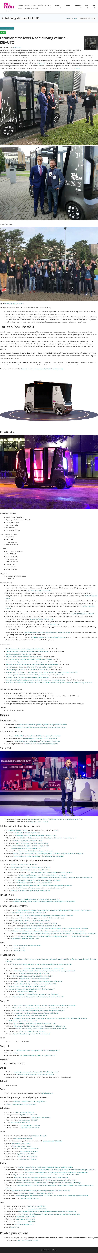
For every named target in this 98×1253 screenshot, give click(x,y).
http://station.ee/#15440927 (30, 1125)
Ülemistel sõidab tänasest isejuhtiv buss (26, 833)
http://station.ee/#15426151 (52, 1141)
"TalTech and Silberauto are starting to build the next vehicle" (43, 968)
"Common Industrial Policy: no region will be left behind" (31, 920)
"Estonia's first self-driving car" (26, 992)
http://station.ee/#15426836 (27, 1156)
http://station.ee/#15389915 (29, 1198)
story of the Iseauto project (14, 303)
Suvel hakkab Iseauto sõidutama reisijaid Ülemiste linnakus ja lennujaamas (39, 856)
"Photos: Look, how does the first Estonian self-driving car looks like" (36, 1013)
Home (49, 7)
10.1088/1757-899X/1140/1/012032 (82, 614)
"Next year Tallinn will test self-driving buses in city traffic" (35, 1074)
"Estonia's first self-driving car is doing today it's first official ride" (34, 984)
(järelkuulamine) (47, 1093)
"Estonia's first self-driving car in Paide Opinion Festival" (31, 1034)
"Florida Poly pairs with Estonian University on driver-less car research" (38, 880)
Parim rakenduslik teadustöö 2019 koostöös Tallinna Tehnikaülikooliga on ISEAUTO (54, 819)
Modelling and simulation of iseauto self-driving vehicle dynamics (27, 677)
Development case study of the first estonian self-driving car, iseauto (48, 632)
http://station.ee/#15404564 (27, 1159)
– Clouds (34, 864)
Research (68, 7)
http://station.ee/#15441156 (24, 1112)
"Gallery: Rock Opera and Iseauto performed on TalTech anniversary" (32, 989)
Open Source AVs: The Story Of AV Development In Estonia (30, 867)
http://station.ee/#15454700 (25, 1219)
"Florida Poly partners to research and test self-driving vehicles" (52, 872)
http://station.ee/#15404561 (28, 1151)
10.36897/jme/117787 (55, 624)
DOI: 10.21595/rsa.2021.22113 (28, 1240)
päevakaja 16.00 (19, 950)
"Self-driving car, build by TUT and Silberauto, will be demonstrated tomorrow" (39, 1026)
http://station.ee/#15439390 (30, 1128)
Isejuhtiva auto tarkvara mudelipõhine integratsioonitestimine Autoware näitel (32, 664)
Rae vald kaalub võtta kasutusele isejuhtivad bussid (36, 851)
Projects (58, 7)
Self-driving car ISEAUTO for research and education (48, 637)
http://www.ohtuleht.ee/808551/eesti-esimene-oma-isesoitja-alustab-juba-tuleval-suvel (41, 1190)
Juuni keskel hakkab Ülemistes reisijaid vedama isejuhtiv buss (35, 835)
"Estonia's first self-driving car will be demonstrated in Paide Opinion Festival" (41, 1029)
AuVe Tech (41, 63)
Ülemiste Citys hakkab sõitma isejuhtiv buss (25, 848)
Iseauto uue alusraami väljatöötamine (18, 654)
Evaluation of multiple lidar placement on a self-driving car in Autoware (29, 662)
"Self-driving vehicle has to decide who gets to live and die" (30, 890)
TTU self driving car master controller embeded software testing (27, 669)
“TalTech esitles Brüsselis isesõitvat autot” (25, 939)
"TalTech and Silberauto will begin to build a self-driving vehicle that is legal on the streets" (42, 964)
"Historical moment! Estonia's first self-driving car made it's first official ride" (38, 997)
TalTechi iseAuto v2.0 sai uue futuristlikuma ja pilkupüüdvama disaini (38, 736)
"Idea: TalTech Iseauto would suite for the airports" (29, 913)
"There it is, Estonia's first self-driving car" (32, 1031)
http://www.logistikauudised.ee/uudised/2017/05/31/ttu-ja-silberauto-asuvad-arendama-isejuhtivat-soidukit (52, 1196)
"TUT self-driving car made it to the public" (23, 1021)
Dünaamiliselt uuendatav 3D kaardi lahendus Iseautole (24, 657)
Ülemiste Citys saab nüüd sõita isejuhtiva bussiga (32, 843)
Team (93, 7)
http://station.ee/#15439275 (28, 1115)
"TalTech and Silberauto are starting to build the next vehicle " (31, 976)
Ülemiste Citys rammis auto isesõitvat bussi (27, 840)
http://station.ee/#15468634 (26, 1222)
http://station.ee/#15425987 (28, 1120)
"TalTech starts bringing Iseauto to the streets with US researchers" (41, 888)
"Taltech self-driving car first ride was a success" (33, 979)
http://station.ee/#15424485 (20, 1143)
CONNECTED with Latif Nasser (21, 864)
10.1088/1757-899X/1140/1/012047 (41, 619)
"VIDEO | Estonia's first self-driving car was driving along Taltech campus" (37, 981)
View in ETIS (17, 47)
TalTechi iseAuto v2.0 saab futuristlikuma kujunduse (41, 744)
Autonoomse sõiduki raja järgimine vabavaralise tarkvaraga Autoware (29, 659)
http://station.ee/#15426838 (29, 1149)
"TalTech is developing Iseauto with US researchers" (34, 883)
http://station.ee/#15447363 (40, 1117)
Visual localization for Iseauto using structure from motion (25, 649)
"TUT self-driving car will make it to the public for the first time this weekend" (39, 1010)
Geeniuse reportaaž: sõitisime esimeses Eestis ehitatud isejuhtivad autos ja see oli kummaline (45, 1005)
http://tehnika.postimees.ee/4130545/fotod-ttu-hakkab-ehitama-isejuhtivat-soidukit (45, 1167)
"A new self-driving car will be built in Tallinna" (34, 973)
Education (78, 7)
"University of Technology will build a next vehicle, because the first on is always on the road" (44, 971)
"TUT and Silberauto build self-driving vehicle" (21, 1104)
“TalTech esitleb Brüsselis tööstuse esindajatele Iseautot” (42, 926)
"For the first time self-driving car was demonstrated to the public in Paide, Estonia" (40, 1008)
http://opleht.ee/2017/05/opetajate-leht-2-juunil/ (37, 1193)
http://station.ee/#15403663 (25, 1154)
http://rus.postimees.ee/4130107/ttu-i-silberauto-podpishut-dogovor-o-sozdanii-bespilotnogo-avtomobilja (60, 1170)
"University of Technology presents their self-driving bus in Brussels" (41, 918)
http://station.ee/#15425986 (38, 1136)
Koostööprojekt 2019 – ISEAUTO (37, 822)
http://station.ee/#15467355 (37, 1209)
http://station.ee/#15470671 (24, 1224)
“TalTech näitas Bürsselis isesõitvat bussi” (27, 945)
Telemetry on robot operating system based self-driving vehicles (27, 651)
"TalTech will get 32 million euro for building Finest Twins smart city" (37, 899)
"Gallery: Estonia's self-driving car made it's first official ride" (39, 994)
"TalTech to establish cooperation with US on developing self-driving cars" (42, 875)
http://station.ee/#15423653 (26, 1217)
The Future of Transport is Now (16, 830)
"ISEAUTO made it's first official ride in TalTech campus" (27, 986)
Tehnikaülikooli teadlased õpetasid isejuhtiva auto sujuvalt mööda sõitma (42, 725)
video (78, 68)
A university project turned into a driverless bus (35, 870)
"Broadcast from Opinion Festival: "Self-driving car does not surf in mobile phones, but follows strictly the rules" (50, 1018)
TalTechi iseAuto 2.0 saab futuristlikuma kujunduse (40, 738)
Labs (86, 7)
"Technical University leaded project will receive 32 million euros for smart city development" (44, 902)
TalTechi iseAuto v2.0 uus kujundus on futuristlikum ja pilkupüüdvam (37, 741)
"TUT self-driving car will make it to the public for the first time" (34, 1023)
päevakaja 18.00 (19, 948)
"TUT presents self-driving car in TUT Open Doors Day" (37, 1055)
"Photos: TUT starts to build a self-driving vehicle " (29, 1102)
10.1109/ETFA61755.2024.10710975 (39, 590)
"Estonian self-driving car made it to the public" (31, 1016)
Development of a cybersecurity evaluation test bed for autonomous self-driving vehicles (35, 680)
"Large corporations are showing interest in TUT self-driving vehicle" (37, 1050)
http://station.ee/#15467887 (36, 1206)
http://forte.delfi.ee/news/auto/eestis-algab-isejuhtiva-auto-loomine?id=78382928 (41, 1177)
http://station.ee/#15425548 (22, 1138)
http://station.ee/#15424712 (20, 1122)
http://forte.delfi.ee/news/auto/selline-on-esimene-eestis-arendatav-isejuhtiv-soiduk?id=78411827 (46, 1175)
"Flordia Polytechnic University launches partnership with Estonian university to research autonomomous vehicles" (54, 877)
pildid (56, 830)
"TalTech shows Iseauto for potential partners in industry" (38, 923)
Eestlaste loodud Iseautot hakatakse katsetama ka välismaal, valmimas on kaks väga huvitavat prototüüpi (48, 853)
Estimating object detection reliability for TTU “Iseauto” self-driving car (29, 667)
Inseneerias (15, 1227)
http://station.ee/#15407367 (22, 1146)
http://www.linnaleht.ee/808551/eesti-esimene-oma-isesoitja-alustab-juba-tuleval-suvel (46, 1180)
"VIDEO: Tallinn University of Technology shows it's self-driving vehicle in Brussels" (46, 915)
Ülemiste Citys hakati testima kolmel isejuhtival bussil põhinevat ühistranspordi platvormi (46, 838)
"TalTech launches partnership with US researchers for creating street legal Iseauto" (44, 885)
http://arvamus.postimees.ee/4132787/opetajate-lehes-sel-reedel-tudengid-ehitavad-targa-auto (56, 1172)
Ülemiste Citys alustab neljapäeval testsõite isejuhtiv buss (29, 846)
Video (16, 1053)
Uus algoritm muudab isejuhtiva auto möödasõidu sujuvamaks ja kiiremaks (40, 727)
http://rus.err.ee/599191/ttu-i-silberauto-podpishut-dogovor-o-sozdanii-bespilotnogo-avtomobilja (48, 1183)
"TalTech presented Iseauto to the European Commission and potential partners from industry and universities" (54, 910)
